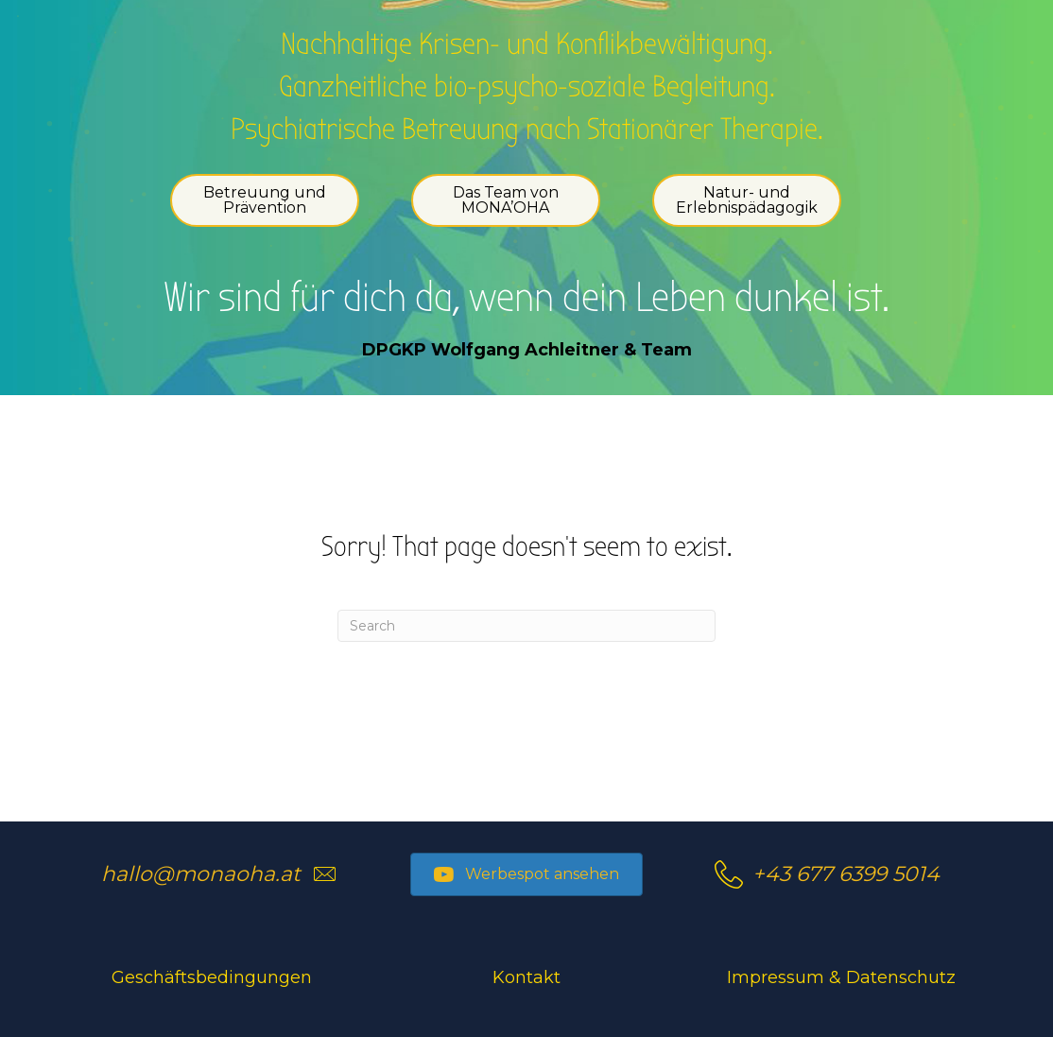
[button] (526, 875)
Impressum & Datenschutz (841, 977)
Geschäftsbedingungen (212, 977)
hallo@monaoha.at (201, 874)
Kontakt (526, 977)
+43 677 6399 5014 (846, 874)
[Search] (526, 626)
